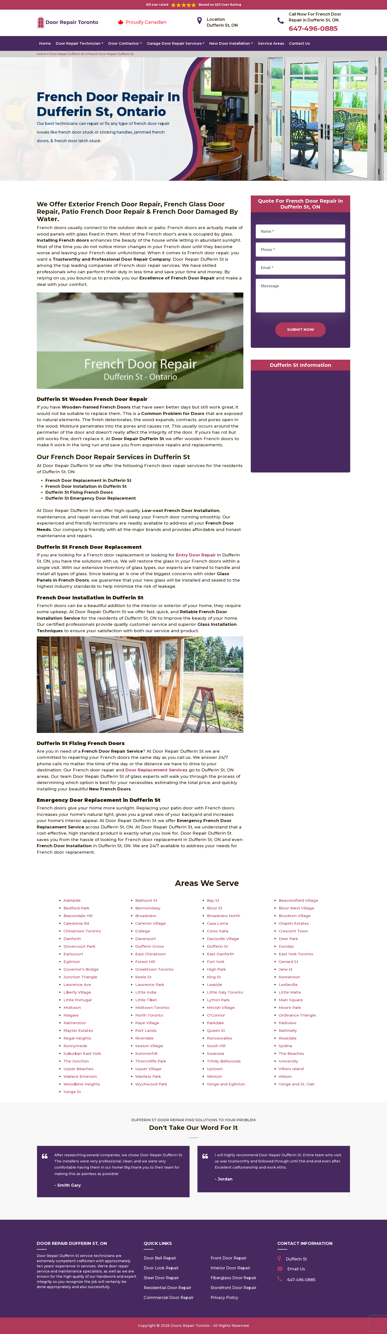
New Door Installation (229, 43)
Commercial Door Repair (169, 1297)
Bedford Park (76, 908)
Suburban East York (83, 1053)
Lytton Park (219, 1000)
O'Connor (216, 1015)
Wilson (285, 1076)
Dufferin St (217, 946)
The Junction (76, 1061)
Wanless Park (149, 1076)
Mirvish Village (221, 1007)
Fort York (216, 961)
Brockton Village (295, 915)
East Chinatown (151, 954)
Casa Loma (218, 923)
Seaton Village (149, 1045)
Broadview (146, 915)
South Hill (216, 1045)
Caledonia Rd (76, 923)
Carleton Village (151, 923)
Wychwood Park (152, 1084)
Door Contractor (123, 43)
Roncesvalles (220, 1038)
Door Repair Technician (78, 43)
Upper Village (148, 1068)
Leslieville (288, 984)
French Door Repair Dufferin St (110, 54)
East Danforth (221, 954)
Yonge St (72, 1091)
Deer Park (289, 938)
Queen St (216, 1030)
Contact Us (299, 43)
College (143, 931)
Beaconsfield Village (299, 900)
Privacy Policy (224, 1297)
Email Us (296, 1269)
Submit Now (300, 329)
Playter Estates (78, 1030)
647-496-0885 (313, 28)
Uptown (215, 1068)
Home (45, 43)
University (288, 1061)
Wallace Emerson (80, 1076)
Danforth (72, 938)
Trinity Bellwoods (224, 1061)
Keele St (143, 977)
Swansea (216, 1053)
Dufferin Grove (149, 946)
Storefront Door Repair (233, 1287)
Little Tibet (146, 1000)
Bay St (213, 900)
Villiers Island (292, 1068)
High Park (217, 969)
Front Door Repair (229, 1258)
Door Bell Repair (160, 1258)
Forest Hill (145, 961)
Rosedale (288, 1038)
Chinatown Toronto (82, 931)
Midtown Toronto (153, 1007)
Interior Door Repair (230, 1268)
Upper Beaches (78, 1068)
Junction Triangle (80, 977)
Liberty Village (77, 992)
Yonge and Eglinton (226, 1084)
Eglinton (71, 961)
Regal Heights (77, 1038)
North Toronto (149, 1015)
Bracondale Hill (78, 915)
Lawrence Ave (77, 984)
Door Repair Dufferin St (66, 54)
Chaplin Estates (294, 923)
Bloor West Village (297, 908)
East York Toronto (297, 954)
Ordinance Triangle (298, 1015)
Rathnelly (288, 1030)
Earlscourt (73, 954)
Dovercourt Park (80, 946)
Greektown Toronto (155, 969)
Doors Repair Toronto (190, 1325)
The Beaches (292, 1053)
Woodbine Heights (82, 1084)
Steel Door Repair (161, 1277)
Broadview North (224, 915)
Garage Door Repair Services (174, 43)
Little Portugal (77, 1000)
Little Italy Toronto (225, 992)
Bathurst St (146, 900)
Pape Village (147, 1022)
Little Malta (290, 992)
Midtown (72, 1007)
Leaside (215, 984)
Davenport (146, 938)
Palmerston (75, 1022)
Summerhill (146, 1053)
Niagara (71, 1015)
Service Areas (271, 43)
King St (214, 977)
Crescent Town (294, 931)
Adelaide (72, 900)
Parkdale (216, 1022)
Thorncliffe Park (151, 1061)
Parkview (288, 1022)
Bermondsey (148, 908)
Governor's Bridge (81, 969)
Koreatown (290, 977)
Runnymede (75, 1045)
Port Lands (146, 1030)
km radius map (300, 422)
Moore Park (290, 1007)
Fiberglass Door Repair (233, 1277)
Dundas (286, 946)
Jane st (286, 969)
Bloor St (215, 908)
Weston (215, 1076)
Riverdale (144, 1038)
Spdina (285, 1045)
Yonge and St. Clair (297, 1084)
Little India (145, 992)
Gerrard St (289, 961)
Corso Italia (218, 931)
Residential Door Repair (167, 1287)
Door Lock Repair (161, 1268)
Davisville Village (223, 938)
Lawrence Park (150, 984)
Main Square (291, 1000)
